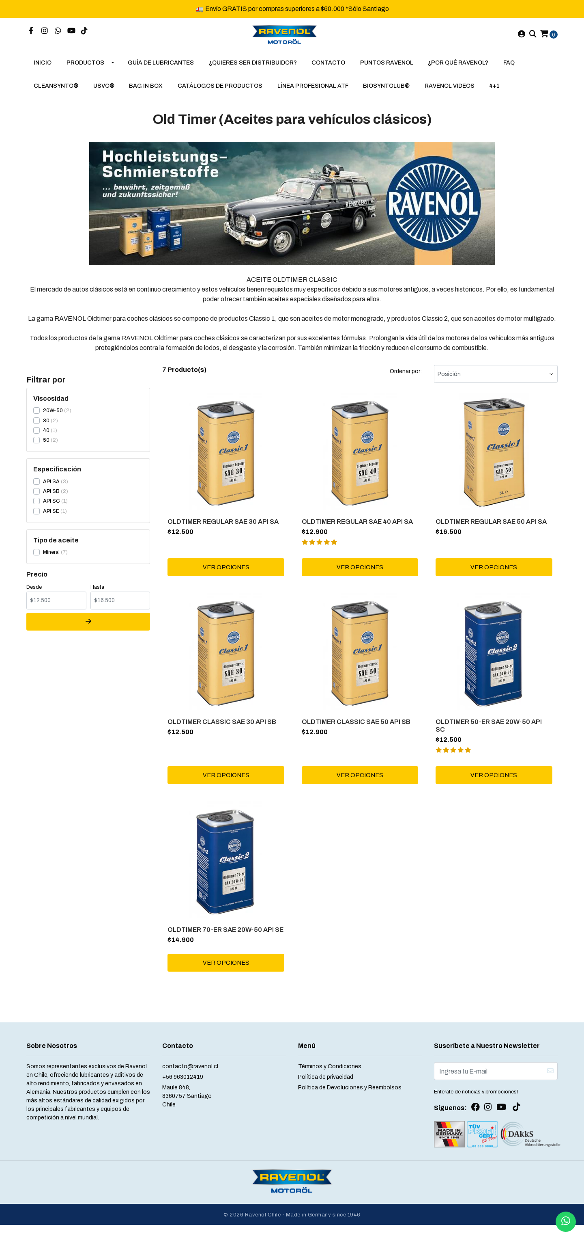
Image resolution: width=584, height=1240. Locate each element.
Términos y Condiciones (329, 1084)
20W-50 (53, 417)
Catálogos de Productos (220, 92)
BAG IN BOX (146, 92)
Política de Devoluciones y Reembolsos (350, 1105)
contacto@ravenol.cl (190, 1084)
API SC (51, 507)
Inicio (43, 69)
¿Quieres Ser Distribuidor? (253, 69)
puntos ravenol (386, 69)
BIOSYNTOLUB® (386, 92)
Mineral (51, 559)
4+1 (494, 92)
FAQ (509, 69)
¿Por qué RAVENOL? (458, 69)
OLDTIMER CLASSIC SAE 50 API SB (357, 728)
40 (46, 437)
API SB (51, 498)
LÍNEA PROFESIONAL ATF (312, 92)
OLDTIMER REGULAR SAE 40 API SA (358, 526)
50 (46, 446)
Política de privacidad (325, 1095)
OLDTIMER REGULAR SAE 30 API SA (224, 526)
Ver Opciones (226, 573)
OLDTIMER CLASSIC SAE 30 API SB (223, 728)
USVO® (103, 92)
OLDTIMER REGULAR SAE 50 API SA (492, 526)
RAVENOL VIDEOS (449, 92)
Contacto (328, 69)
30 (46, 427)
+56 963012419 (182, 1095)
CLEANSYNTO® (56, 92)
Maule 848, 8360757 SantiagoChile (187, 1114)
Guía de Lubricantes (161, 69)
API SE (51, 518)
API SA (51, 488)
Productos (85, 69)
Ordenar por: (406, 378)
